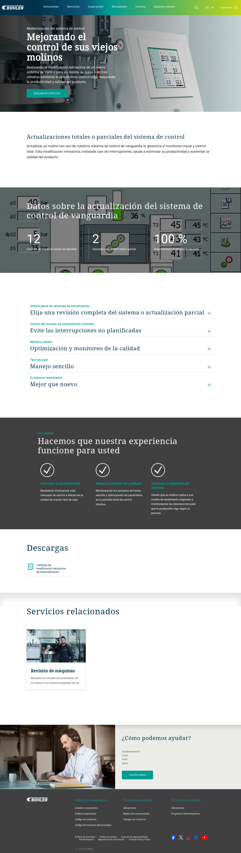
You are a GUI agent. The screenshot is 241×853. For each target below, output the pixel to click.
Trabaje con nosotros (134, 819)
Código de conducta (85, 819)
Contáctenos (137, 775)
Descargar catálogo (47, 93)
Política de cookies (108, 836)
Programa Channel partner (185, 813)
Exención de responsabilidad (134, 836)
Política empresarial (85, 813)
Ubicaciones (129, 808)
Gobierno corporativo (86, 808)
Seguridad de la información (111, 839)
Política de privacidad (85, 836)
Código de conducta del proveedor (93, 825)
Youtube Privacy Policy (139, 839)
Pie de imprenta (86, 839)
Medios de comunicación (136, 813)
